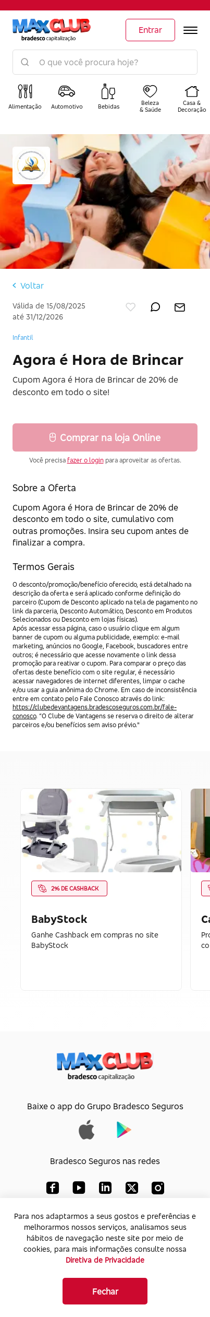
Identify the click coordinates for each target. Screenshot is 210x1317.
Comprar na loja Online (105, 437)
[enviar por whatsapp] (155, 305)
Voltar (28, 285)
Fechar (105, 1291)
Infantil (23, 337)
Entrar (150, 30)
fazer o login (85, 460)
